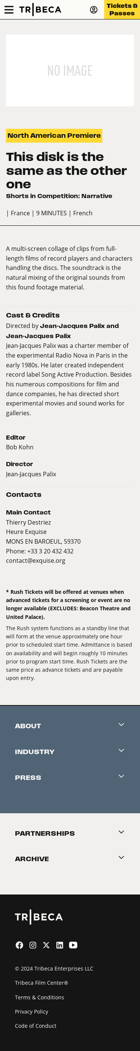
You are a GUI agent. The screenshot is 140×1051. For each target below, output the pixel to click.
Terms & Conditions (39, 997)
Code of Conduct (35, 1025)
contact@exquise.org (35, 560)
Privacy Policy (31, 1011)
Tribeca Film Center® (41, 982)
